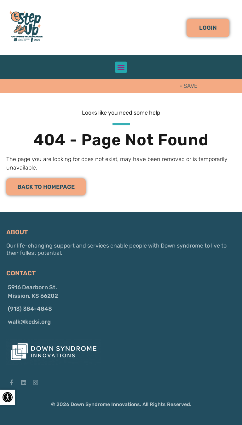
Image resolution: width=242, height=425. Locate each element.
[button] (208, 28)
